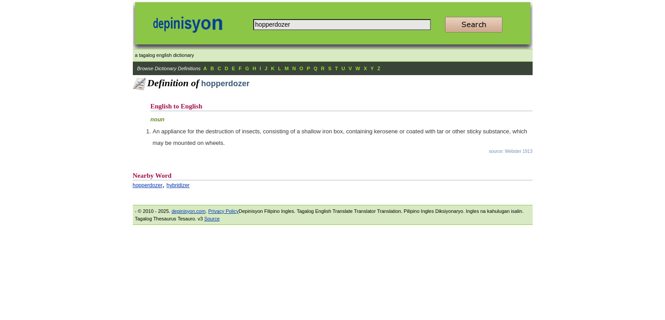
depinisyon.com (188, 211)
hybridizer (178, 185)
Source (212, 218)
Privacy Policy (223, 211)
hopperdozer (148, 185)
